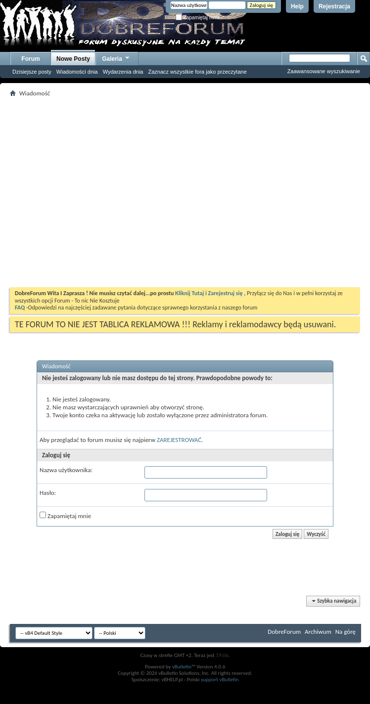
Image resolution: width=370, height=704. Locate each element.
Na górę (345, 631)
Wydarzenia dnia (123, 72)
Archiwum (318, 631)
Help (297, 6)
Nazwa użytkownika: (66, 470)
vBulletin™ (183, 666)
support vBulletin (220, 679)
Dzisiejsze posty (31, 72)
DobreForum (284, 631)
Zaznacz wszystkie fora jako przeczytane (197, 72)
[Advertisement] (92, 192)
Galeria (116, 57)
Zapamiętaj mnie (198, 17)
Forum (30, 58)
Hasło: (48, 492)
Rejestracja (334, 6)
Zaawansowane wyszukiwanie (323, 71)
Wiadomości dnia (77, 72)
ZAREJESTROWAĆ (179, 439)
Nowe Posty (73, 58)
